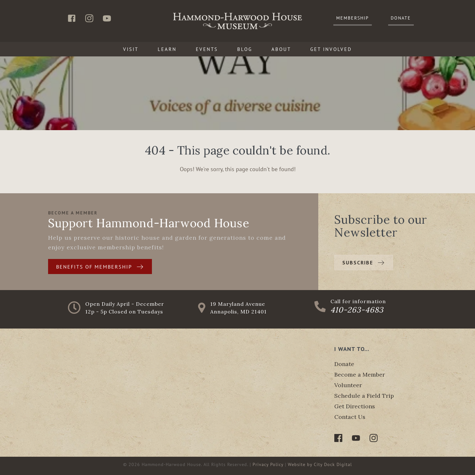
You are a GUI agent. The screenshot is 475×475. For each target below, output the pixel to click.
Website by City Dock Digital (320, 464)
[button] (352, 18)
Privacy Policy (268, 464)
